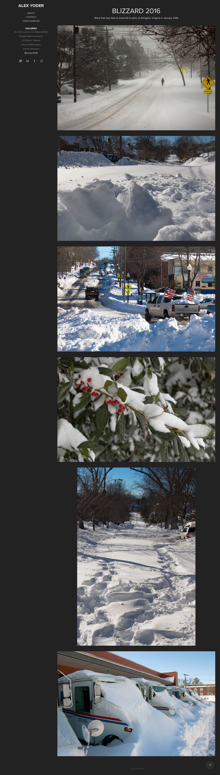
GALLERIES (31, 28)
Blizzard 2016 (31, 52)
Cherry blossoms (31, 48)
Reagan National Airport (31, 36)
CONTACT (31, 17)
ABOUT (31, 13)
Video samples (31, 21)
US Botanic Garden (31, 40)
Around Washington (31, 44)
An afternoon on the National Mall (31, 31)
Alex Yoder (31, 6)
